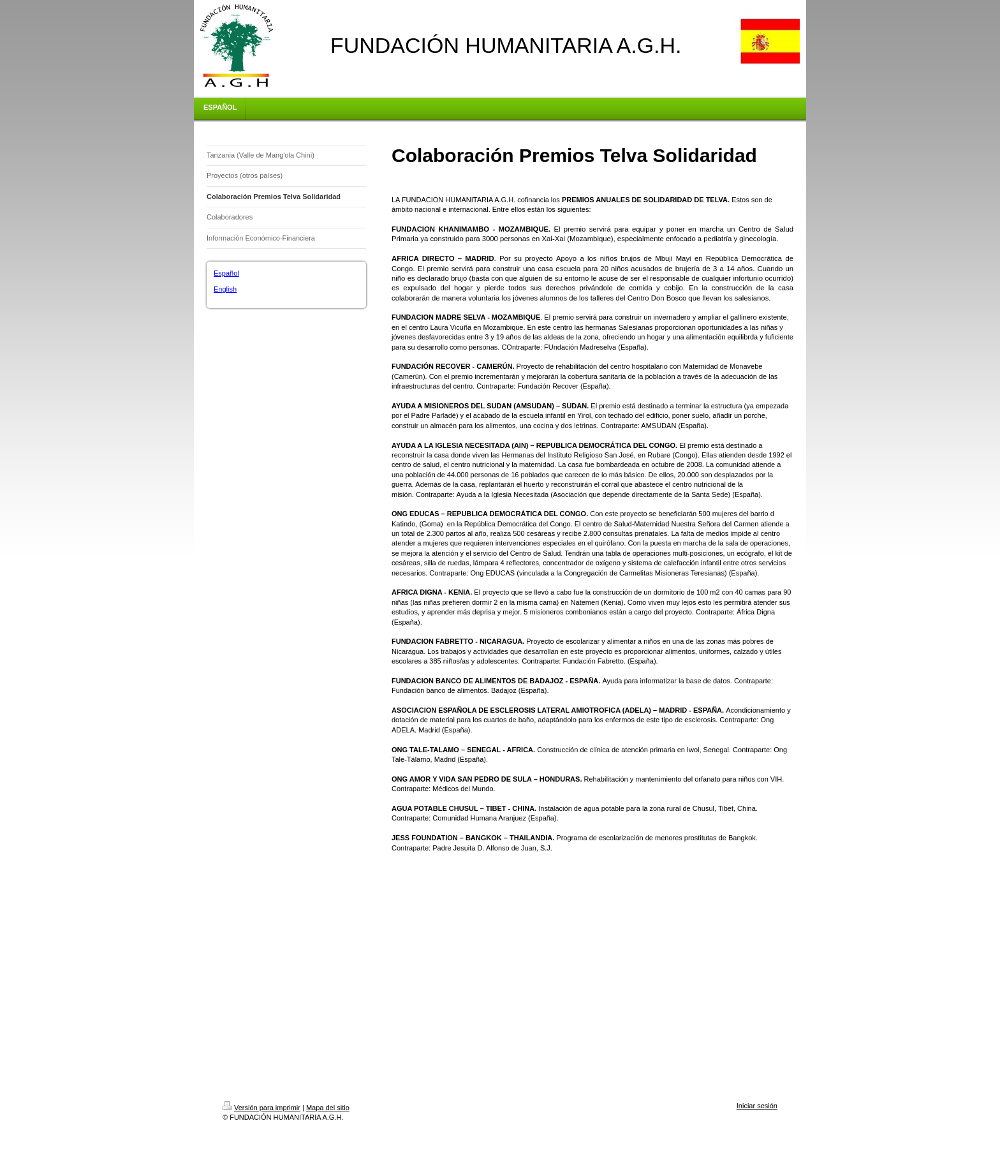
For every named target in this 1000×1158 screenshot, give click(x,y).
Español (226, 273)
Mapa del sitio (327, 1107)
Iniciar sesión (757, 1106)
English (225, 289)
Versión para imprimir (261, 1107)
